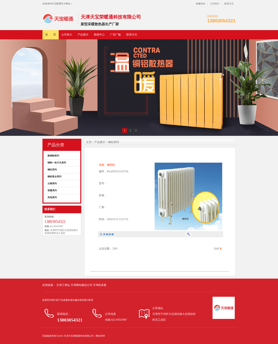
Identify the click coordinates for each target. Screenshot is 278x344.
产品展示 (83, 34)
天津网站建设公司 (82, 285)
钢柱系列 (52, 169)
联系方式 (229, 3)
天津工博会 (63, 285)
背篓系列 (52, 190)
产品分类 (55, 144)
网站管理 (100, 336)
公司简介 (215, 3)
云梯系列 (52, 183)
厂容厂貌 (115, 34)
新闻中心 (99, 34)
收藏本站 (200, 3)
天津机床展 (99, 285)
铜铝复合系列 (54, 176)
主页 (89, 142)
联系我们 (49, 209)
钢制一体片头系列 (56, 162)
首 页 (50, 34)
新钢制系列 (53, 155)
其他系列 (52, 197)
